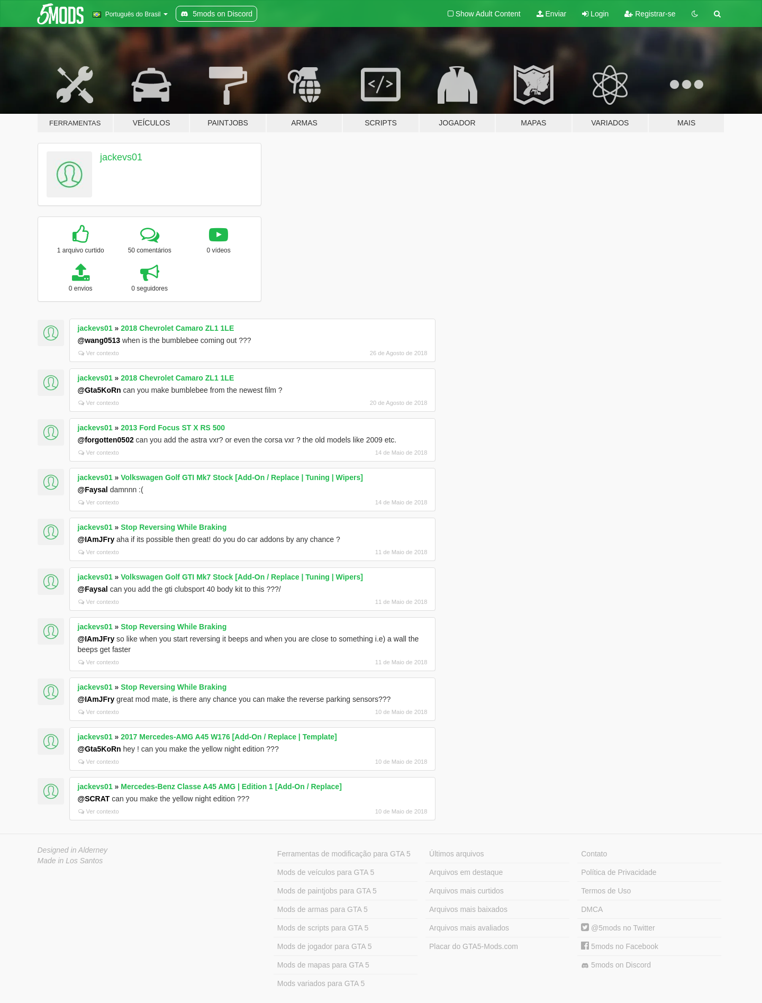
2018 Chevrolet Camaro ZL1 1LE (177, 328)
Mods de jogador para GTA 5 (324, 946)
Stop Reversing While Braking (173, 527)
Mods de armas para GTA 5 (322, 909)
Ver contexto (98, 353)
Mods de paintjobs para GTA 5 (327, 891)
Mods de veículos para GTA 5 (325, 872)
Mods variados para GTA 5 (321, 983)
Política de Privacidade (618, 872)
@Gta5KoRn (99, 390)
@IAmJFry (96, 539)
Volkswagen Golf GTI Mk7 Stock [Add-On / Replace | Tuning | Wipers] (242, 477)
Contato (594, 854)
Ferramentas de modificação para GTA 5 (344, 854)
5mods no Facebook (619, 946)
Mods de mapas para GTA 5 (323, 965)
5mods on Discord (616, 965)
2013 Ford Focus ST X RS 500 (173, 427)
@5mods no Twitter (618, 928)
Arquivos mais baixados (468, 909)
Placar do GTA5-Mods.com (473, 946)
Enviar (552, 14)
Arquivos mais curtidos (466, 891)
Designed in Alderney (73, 850)
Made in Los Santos (70, 860)
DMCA (592, 909)
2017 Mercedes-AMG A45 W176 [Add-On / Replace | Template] (229, 737)
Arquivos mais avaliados (469, 928)
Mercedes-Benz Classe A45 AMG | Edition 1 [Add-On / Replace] (231, 786)
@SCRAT (94, 798)
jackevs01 (121, 157)
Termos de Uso (606, 891)
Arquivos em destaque (466, 872)
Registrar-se (649, 14)
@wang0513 (99, 340)
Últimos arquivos (456, 854)
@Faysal (93, 489)
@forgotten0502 (106, 440)
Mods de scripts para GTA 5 (322, 928)
